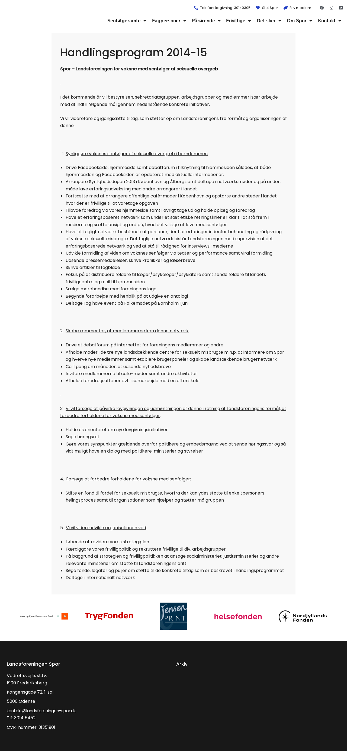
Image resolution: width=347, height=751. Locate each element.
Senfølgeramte (126, 20)
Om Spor (299, 20)
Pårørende (206, 20)
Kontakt (329, 20)
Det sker (269, 20)
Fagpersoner (169, 20)
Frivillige (238, 20)
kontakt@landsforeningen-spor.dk (44, 711)
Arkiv (182, 664)
